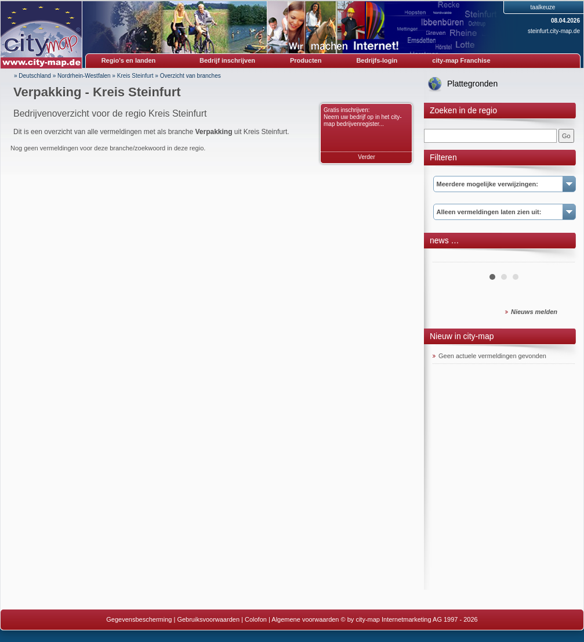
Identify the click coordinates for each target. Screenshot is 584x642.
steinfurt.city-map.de (554, 31)
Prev (447, 257)
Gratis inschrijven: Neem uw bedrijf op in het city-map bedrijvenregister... (363, 117)
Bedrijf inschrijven (227, 60)
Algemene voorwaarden (305, 619)
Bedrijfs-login (376, 60)
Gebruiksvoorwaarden (208, 619)
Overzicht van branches (190, 76)
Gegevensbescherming (139, 619)
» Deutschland (32, 76)
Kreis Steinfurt (135, 76)
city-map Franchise (461, 60)
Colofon (256, 619)
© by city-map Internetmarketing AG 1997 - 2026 (409, 619)
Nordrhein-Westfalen (84, 76)
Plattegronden (472, 83)
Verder (366, 157)
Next (559, 257)
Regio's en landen (128, 60)
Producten (305, 60)
